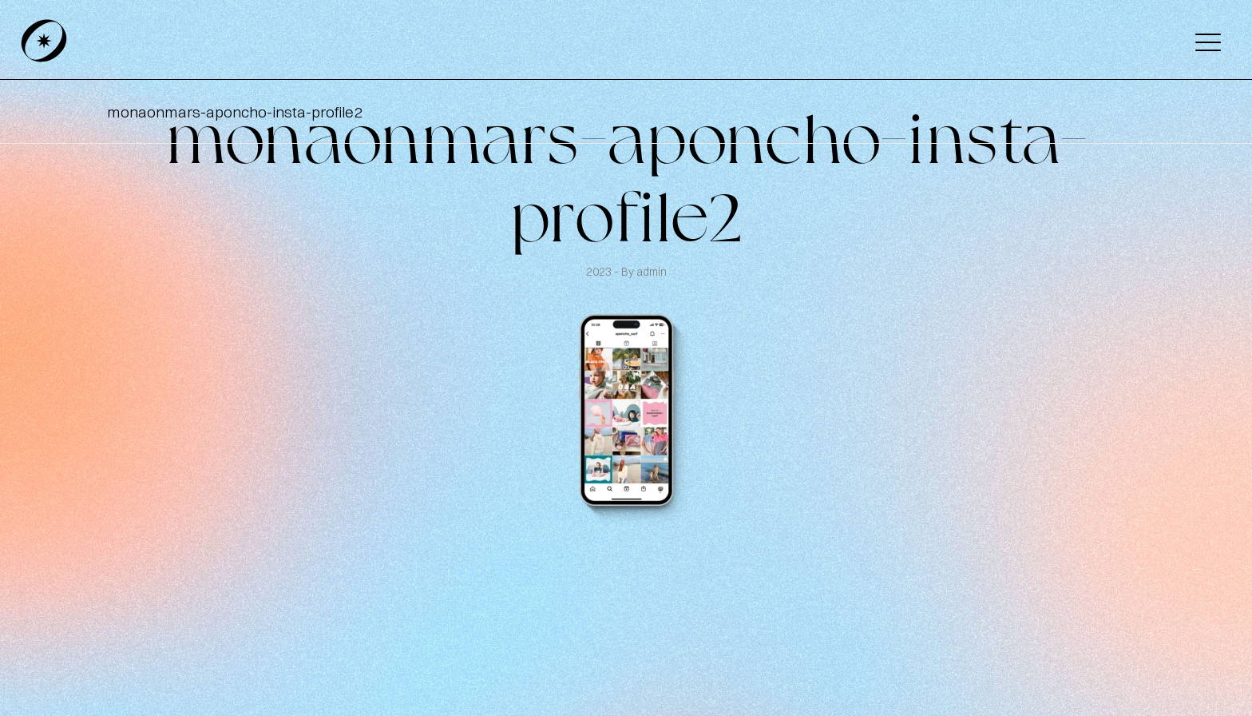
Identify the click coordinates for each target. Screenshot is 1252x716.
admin (651, 272)
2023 (600, 272)
